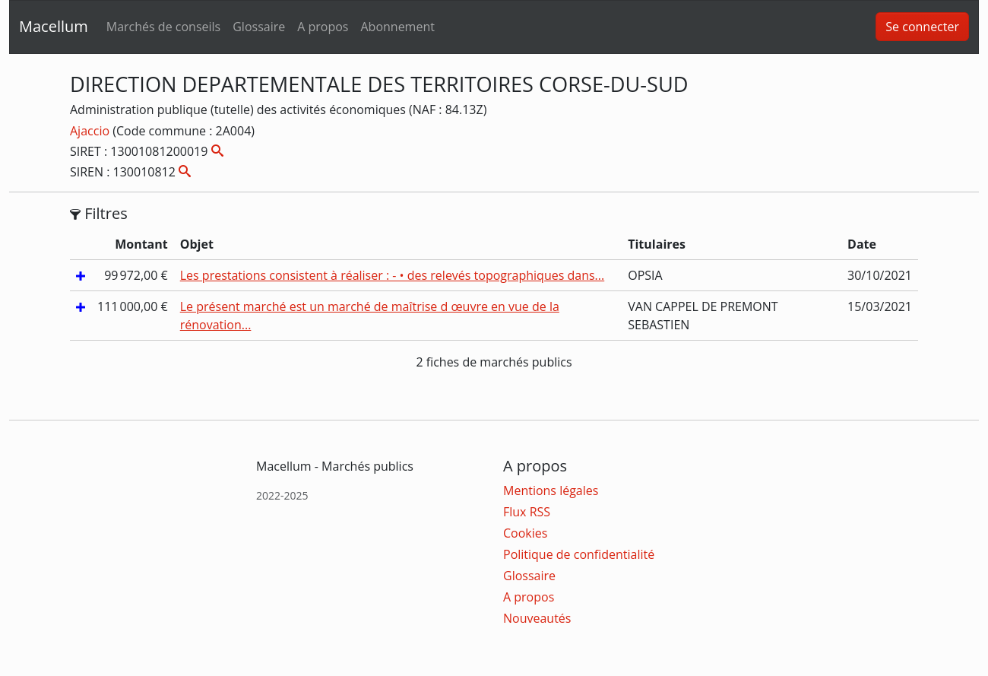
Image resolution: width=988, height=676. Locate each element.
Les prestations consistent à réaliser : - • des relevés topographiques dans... (392, 275)
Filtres (99, 214)
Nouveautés (537, 618)
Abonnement (397, 26)
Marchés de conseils (163, 26)
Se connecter (922, 26)
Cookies (525, 533)
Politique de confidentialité (578, 554)
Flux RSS (526, 511)
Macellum (53, 26)
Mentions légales (550, 490)
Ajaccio (91, 130)
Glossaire (259, 26)
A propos (322, 26)
